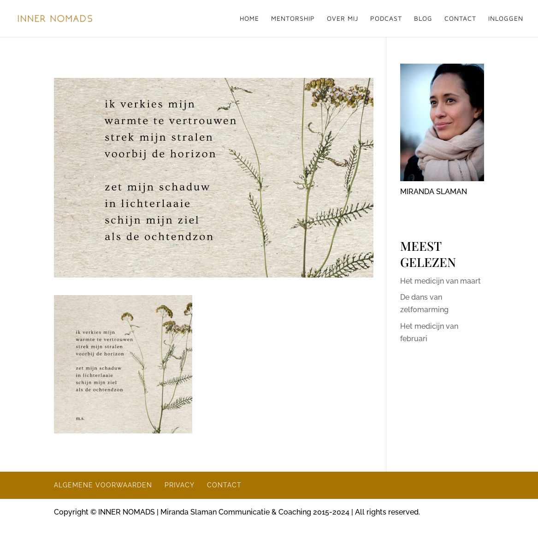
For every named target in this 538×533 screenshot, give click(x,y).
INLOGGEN (505, 18)
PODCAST (386, 18)
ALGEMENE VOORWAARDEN (103, 485)
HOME (249, 18)
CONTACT (460, 18)
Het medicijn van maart (440, 281)
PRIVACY (180, 485)
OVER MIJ (342, 18)
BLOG (423, 18)
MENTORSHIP (293, 18)
